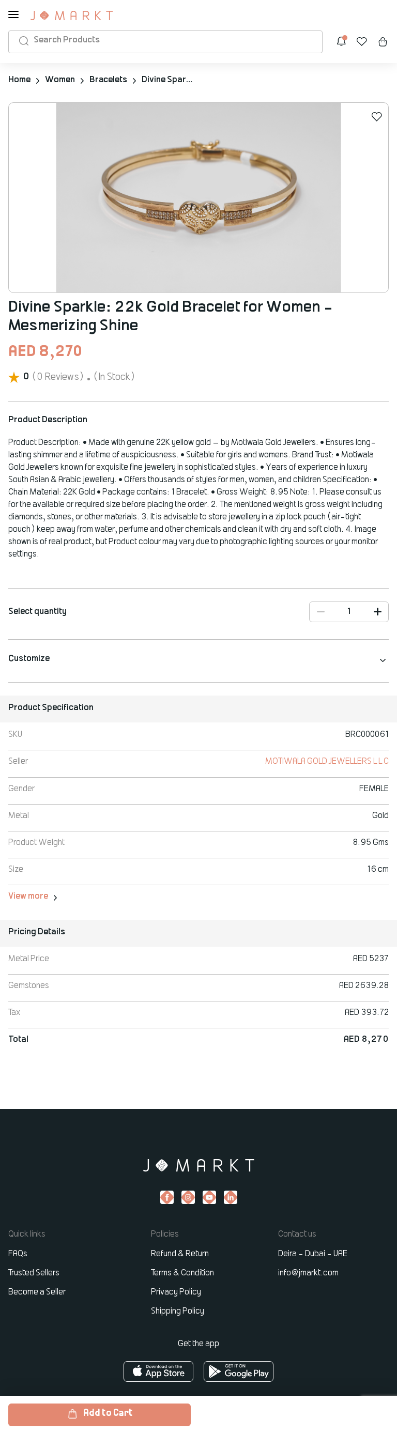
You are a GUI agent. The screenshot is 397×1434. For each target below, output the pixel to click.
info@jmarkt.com (308, 1272)
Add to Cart (100, 1414)
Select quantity (37, 611)
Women (60, 80)
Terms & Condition (182, 1272)
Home (19, 80)
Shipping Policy (177, 1310)
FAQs (17, 1253)
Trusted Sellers (33, 1272)
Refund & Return (180, 1253)
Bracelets (108, 80)
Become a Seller (37, 1291)
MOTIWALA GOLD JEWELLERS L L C (327, 761)
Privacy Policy (176, 1291)
